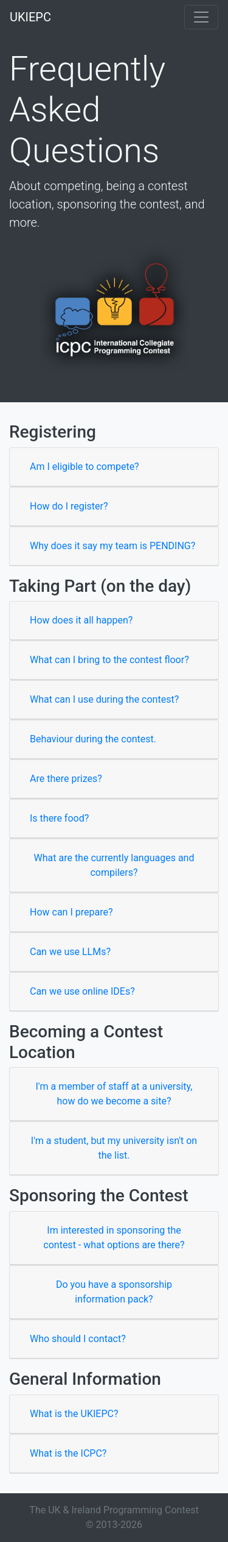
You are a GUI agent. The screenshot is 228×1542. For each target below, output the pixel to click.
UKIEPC (30, 17)
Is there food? (59, 818)
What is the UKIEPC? (74, 1413)
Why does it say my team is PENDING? (112, 546)
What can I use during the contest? (104, 699)
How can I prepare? (71, 912)
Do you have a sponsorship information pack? (114, 1292)
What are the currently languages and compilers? (114, 865)
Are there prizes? (66, 778)
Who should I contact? (78, 1339)
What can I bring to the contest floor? (109, 660)
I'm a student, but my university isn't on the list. (114, 1148)
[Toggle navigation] (201, 17)
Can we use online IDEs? (82, 991)
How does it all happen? (81, 620)
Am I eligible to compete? (84, 466)
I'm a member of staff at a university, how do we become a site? (114, 1094)
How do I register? (69, 506)
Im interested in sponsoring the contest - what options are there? (113, 1237)
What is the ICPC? (68, 1453)
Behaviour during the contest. (93, 739)
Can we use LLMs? (70, 952)
